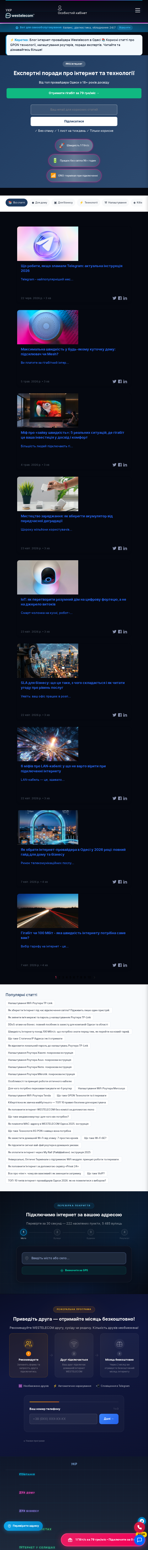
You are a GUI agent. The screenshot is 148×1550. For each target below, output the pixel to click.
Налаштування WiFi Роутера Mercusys (101, 1088)
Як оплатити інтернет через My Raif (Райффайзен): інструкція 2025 (49, 1152)
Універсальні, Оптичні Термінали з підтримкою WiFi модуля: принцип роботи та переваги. (63, 1159)
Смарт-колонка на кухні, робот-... (47, 613)
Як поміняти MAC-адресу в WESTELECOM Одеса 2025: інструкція (48, 1123)
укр (9, 10)
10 (89, 977)
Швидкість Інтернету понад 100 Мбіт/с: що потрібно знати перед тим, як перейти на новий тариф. (69, 1031)
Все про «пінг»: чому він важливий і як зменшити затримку (44, 1173)
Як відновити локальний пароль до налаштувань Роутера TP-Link (48, 1045)
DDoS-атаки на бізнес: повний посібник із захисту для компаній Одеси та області (58, 1024)
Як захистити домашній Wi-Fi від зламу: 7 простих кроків (43, 1138)
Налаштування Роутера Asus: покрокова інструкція (39, 1059)
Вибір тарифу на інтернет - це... (45, 946)
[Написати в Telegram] (142, 1521)
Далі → (109, 1419)
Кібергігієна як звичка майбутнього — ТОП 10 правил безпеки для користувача (57, 1102)
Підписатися (74, 121)
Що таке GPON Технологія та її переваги (81, 1095)
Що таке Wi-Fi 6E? (95, 1138)
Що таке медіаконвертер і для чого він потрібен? (38, 1116)
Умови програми (35, 1440)
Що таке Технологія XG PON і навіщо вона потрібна (39, 1130)
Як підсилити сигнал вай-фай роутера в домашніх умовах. (43, 1145)
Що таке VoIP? (96, 1173)
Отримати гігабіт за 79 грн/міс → (74, 93)
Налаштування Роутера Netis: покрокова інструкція (39, 1066)
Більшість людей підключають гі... (47, 446)
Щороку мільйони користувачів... (46, 529)
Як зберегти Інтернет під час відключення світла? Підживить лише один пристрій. (59, 1010)
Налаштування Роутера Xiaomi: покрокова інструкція (40, 1052)
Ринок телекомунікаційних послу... (47, 863)
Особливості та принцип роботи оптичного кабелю (40, 1081)
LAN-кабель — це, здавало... (43, 780)
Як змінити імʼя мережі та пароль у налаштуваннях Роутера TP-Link (49, 1017)
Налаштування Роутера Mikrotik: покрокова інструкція (41, 1074)
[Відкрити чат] (139, 1540)
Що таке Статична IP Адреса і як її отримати (35, 1038)
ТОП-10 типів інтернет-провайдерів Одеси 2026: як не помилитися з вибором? (57, 1180)
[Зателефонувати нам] (139, 1527)
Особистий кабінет (72, 10)
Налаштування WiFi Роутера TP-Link (30, 1003)
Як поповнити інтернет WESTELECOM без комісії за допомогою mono (51, 1109)
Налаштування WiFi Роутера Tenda (29, 1095)
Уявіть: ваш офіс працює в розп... (46, 696)
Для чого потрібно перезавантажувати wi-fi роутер (40, 1088)
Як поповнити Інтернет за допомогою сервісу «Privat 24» (43, 1166)
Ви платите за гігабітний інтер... (45, 363)
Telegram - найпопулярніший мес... (47, 279)
